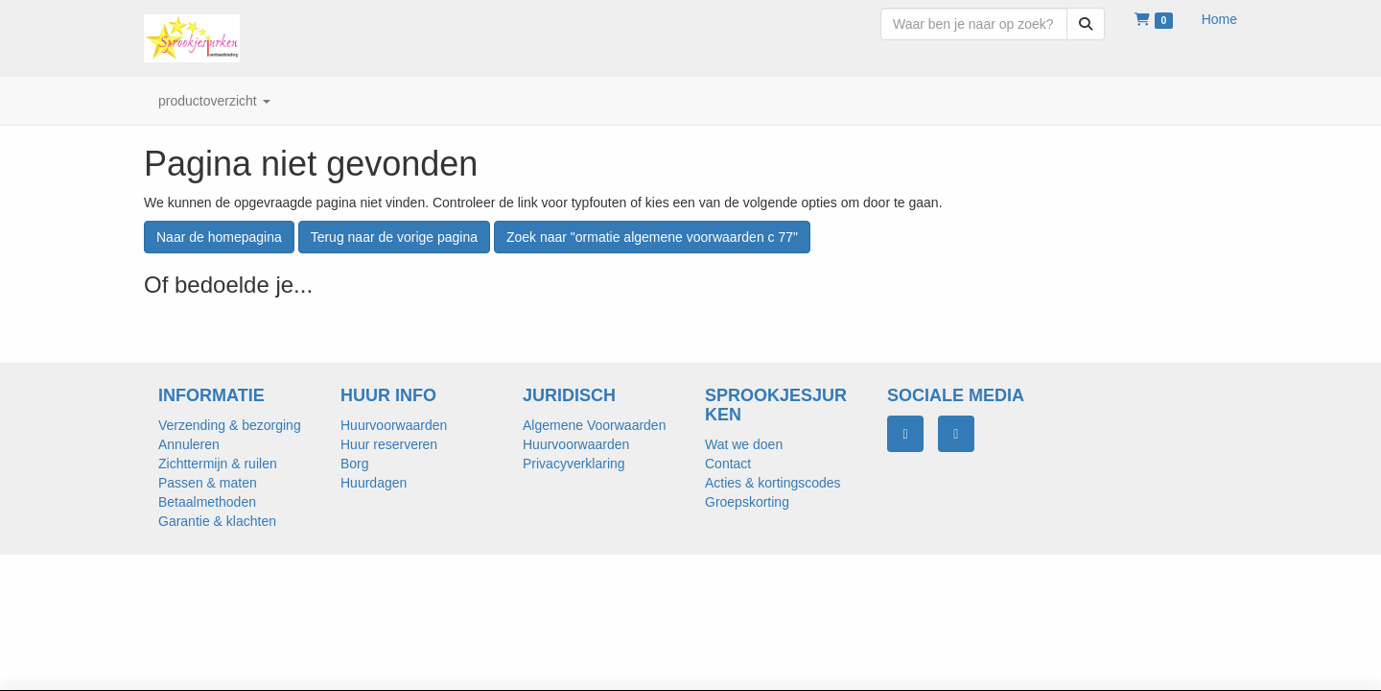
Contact (728, 463)
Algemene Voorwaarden (594, 425)
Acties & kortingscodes (773, 482)
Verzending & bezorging (229, 425)
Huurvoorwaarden (393, 425)
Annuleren (189, 444)
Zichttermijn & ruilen (217, 463)
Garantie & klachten (217, 521)
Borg (354, 463)
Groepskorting (747, 502)
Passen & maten (207, 482)
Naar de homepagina (219, 237)
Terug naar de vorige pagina (394, 237)
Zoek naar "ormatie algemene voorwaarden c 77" (652, 237)
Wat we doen (744, 444)
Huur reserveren (388, 444)
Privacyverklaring (574, 463)
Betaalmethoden (207, 502)
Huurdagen (373, 482)
